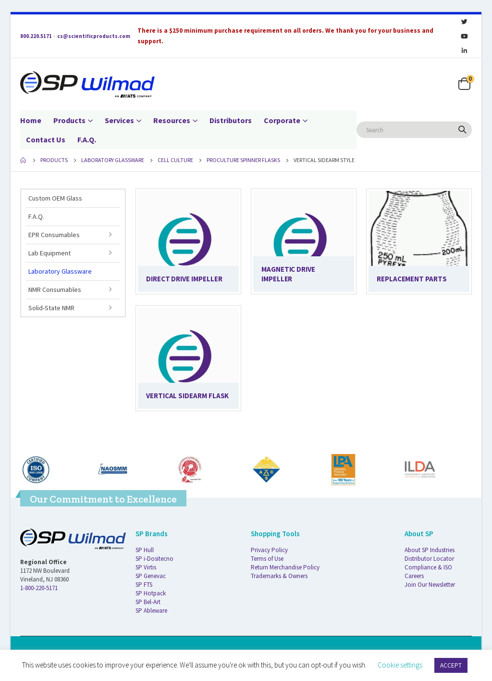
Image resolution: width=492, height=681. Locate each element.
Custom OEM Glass (55, 198)
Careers (414, 576)
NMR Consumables (54, 289)
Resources (171, 120)
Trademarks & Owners (279, 576)
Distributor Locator (429, 559)
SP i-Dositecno (154, 559)
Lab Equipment (49, 253)
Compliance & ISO (428, 567)
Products (69, 120)
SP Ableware (151, 610)
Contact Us (45, 139)
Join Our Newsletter (430, 584)
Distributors (230, 120)
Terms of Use (267, 559)
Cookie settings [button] (400, 664)
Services (119, 120)
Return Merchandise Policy (285, 567)
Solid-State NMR (51, 307)
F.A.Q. (86, 139)
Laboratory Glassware (60, 271)
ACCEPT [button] (451, 665)
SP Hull (144, 550)
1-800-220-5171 (39, 588)
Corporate (282, 120)
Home (30, 120)
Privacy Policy (269, 550)
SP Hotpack (150, 593)
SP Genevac (150, 576)
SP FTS (143, 584)
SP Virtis (145, 567)
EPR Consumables (54, 234)
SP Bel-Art (147, 602)
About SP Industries (430, 550)
